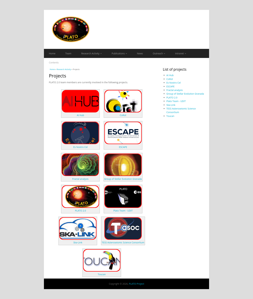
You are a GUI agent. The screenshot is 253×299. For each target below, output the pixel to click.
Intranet (180, 53)
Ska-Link (77, 242)
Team (68, 53)
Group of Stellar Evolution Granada (123, 178)
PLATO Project (136, 283)
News (140, 53)
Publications (119, 53)
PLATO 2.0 (80, 210)
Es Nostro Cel (80, 147)
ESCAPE (123, 147)
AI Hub (80, 115)
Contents (54, 62)
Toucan (102, 274)
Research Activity (91, 53)
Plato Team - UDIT (123, 210)
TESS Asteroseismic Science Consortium (123, 242)
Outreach (159, 53)
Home (52, 53)
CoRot (123, 115)
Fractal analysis (80, 178)
